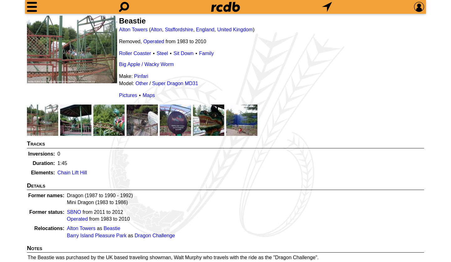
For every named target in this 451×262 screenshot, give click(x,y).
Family (206, 53)
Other (141, 83)
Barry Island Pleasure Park (97, 235)
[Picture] (72, 49)
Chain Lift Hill (72, 172)
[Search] (124, 7)
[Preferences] (419, 7)
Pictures (128, 95)
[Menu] (32, 7)
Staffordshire (179, 29)
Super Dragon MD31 (175, 83)
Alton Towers (133, 29)
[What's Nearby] (327, 7)
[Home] (225, 7)
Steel (162, 53)
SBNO (74, 212)
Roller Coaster (135, 53)
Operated (153, 41)
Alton (156, 29)
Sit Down (184, 53)
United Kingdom (235, 29)
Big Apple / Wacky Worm (146, 64)
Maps (149, 95)
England (205, 29)
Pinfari (141, 76)
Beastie (112, 228)
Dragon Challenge (155, 235)
